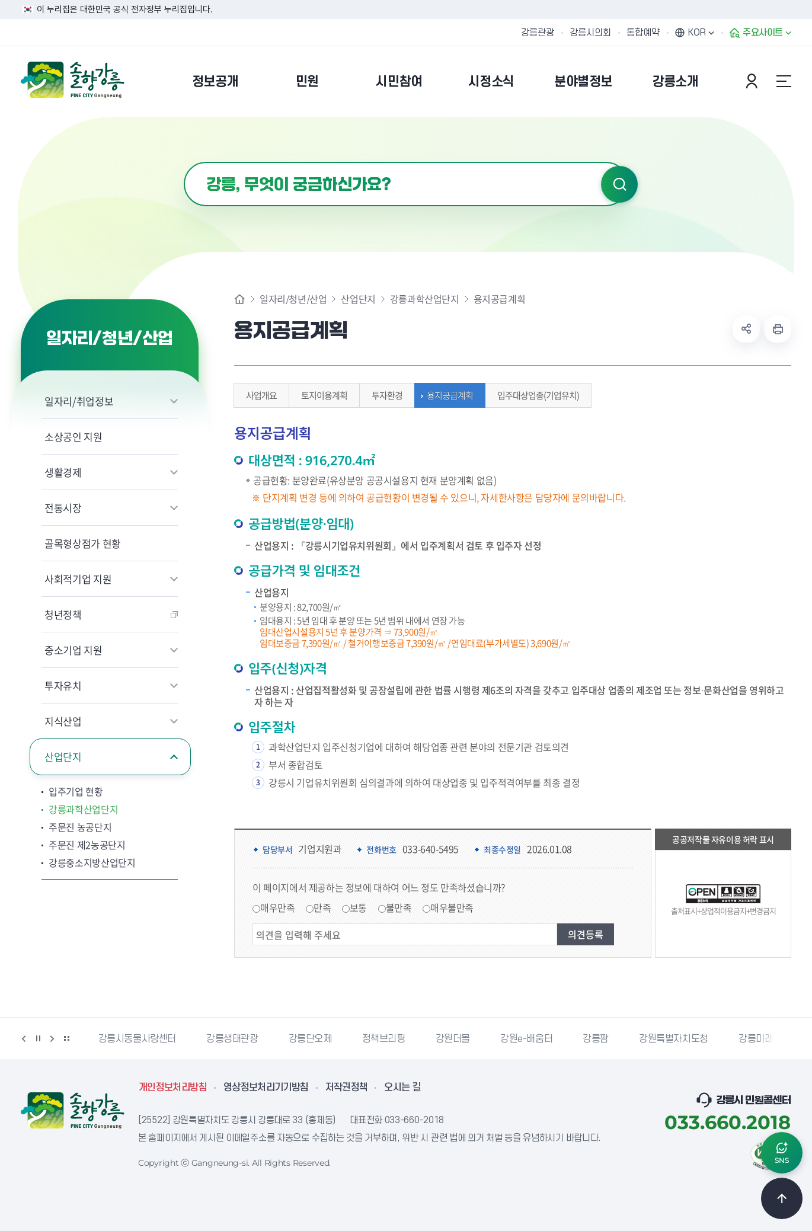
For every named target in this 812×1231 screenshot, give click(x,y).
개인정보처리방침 (173, 1087)
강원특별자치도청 (673, 1039)
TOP (782, 1198)
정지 (37, 1038)
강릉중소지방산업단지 (92, 862)
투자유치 (63, 685)
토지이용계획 (321, 395)
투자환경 (384, 395)
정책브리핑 (383, 1039)
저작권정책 (346, 1087)
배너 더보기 (66, 1038)
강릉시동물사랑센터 (137, 1039)
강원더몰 (453, 1039)
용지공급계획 (447, 395)
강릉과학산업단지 (83, 809)
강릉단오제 (310, 1039)
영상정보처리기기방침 (266, 1087)
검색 (619, 184)
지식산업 (63, 721)
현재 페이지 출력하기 (777, 329)
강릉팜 (596, 1039)
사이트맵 (783, 81)
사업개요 (258, 395)
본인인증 (753, 81)
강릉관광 (537, 32)
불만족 (399, 907)
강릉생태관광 (232, 1039)
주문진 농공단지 (80, 827)
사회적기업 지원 (77, 578)
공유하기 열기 (746, 329)
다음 (52, 1038)
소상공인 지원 (73, 436)
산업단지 (63, 756)
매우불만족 (452, 907)
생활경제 (63, 472)
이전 (23, 1038)
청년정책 (63, 614)
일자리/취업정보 (78, 401)
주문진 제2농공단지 (87, 844)
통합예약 (643, 32)
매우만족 (277, 907)
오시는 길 (402, 1087)
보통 (358, 907)
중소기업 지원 (73, 649)
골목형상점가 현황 (82, 543)
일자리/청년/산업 (293, 298)
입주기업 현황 (76, 791)
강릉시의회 (590, 32)
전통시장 (63, 507)
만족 (322, 907)
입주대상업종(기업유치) (535, 395)
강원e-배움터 (526, 1039)
